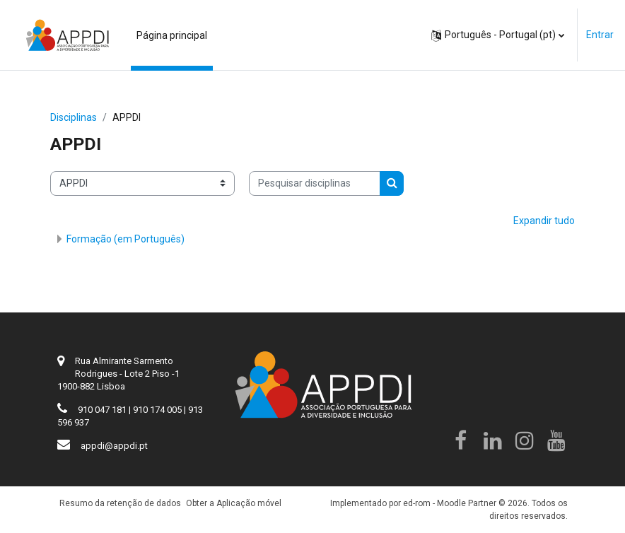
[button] (497, 35)
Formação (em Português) (125, 239)
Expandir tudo (544, 220)
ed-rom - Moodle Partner (449, 503)
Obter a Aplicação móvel (233, 503)
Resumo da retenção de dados (120, 503)
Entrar (600, 34)
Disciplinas (73, 117)
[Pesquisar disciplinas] (314, 183)
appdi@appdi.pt (114, 445)
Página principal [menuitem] (171, 35)
